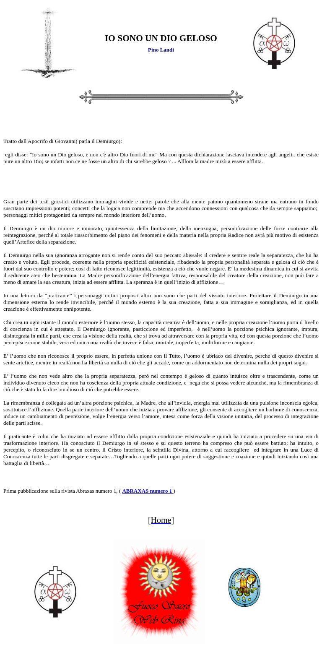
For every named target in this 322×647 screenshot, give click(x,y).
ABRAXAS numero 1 (147, 491)
